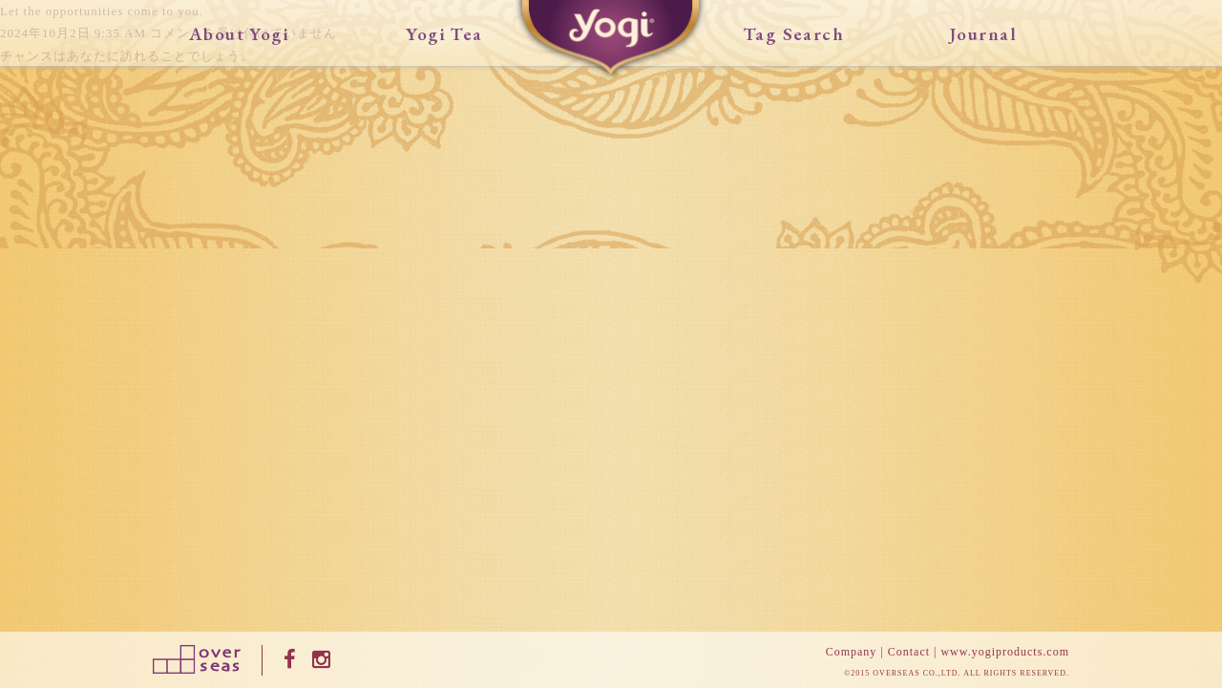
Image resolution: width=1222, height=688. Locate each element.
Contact (909, 651)
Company (851, 651)
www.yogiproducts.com (1004, 651)
